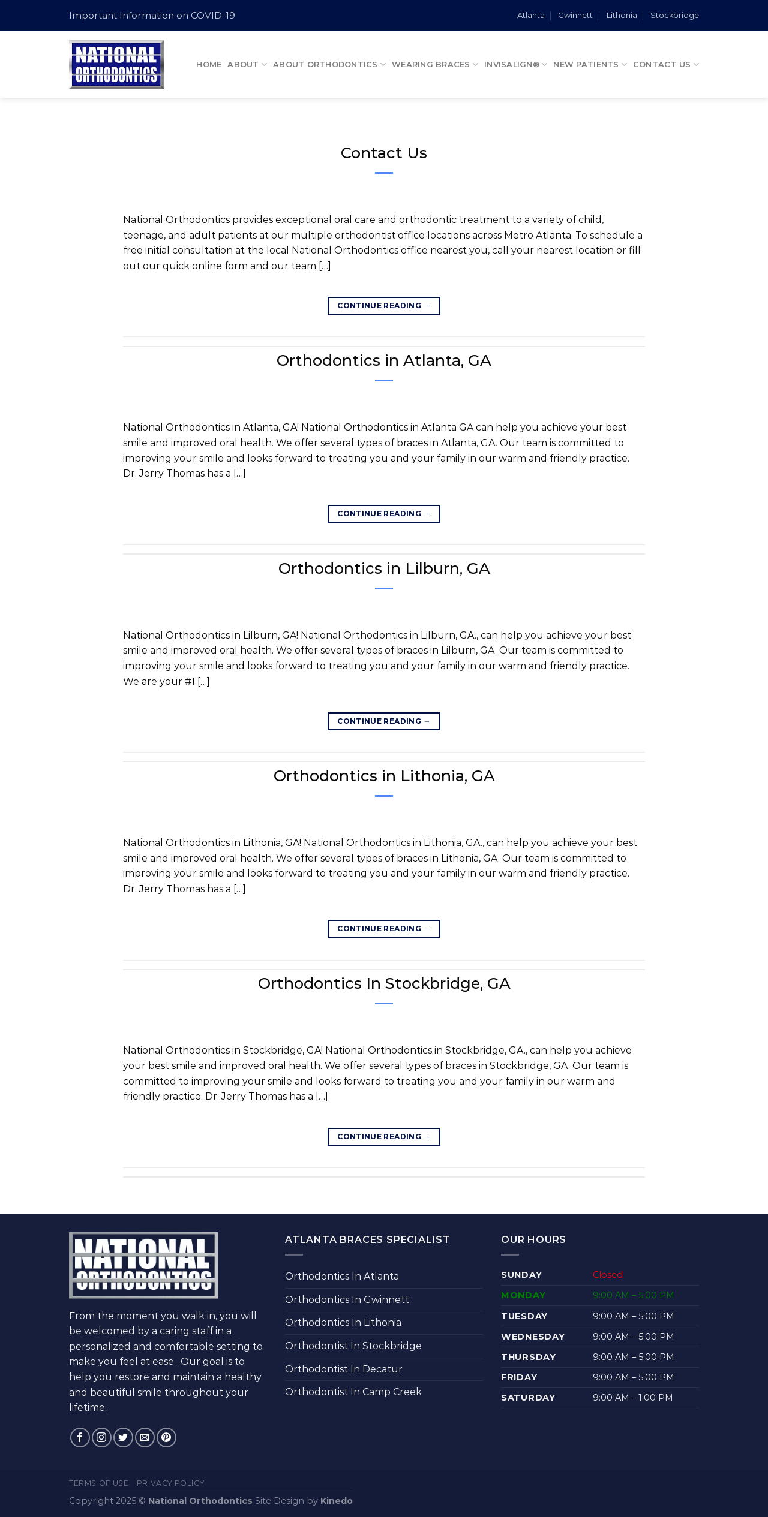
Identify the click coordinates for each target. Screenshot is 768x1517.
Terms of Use (98, 1483)
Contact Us (666, 64)
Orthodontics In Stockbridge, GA (384, 983)
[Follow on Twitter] (123, 1437)
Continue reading (384, 305)
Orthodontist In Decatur (344, 1369)
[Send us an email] (145, 1437)
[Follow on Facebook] (80, 1437)
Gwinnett (575, 15)
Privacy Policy (171, 1483)
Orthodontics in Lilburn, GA (384, 568)
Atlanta (531, 15)
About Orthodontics (329, 64)
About (247, 64)
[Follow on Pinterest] (166, 1437)
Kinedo (336, 1500)
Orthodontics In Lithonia (343, 1322)
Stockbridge (674, 15)
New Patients (590, 64)
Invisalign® (515, 64)
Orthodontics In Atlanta (342, 1276)
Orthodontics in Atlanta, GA (384, 360)
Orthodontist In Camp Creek (353, 1392)
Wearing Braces (435, 64)
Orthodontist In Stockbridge (353, 1346)
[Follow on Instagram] (102, 1437)
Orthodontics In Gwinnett (347, 1299)
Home (208, 64)
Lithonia (622, 15)
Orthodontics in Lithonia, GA (384, 775)
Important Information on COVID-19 (152, 15)
